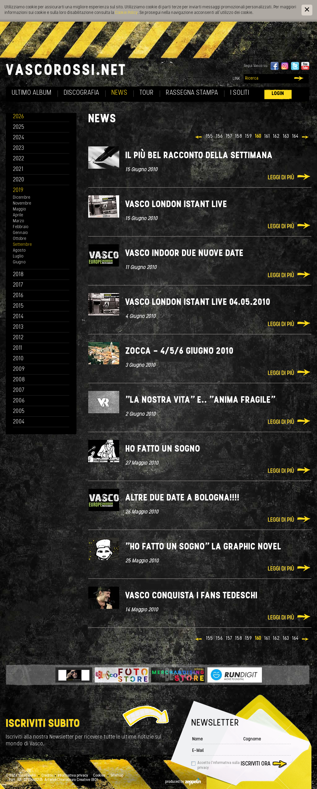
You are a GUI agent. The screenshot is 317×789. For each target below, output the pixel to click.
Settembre (22, 244)
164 (295, 136)
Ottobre (19, 238)
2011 (17, 348)
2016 (18, 296)
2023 (18, 148)
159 (248, 136)
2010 (18, 359)
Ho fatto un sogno (162, 449)
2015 (18, 306)
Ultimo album (32, 93)
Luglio (18, 256)
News (119, 93)
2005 (19, 411)
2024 (18, 138)
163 (286, 136)
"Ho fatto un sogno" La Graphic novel (203, 547)
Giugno (19, 262)
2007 (18, 390)
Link (236, 78)
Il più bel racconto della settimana (199, 156)
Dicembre (21, 197)
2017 (18, 285)
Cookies (99, 776)
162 (276, 136)
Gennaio (20, 233)
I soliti (239, 93)
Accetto (219, 765)
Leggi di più (281, 178)
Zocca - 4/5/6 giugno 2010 (179, 351)
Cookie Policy (126, 13)
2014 (18, 317)
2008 (19, 380)
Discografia (81, 93)
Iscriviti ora (256, 764)
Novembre (22, 203)
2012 (18, 338)
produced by (183, 782)
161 (267, 136)
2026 (18, 117)
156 (219, 136)
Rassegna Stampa (192, 93)
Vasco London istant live (176, 205)
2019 (18, 190)
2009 (19, 369)
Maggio (19, 209)
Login (278, 93)
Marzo (18, 221)
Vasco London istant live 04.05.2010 (198, 302)
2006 (19, 401)
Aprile (18, 215)
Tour (147, 93)
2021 (18, 169)
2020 (18, 180)
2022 (18, 159)
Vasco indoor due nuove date (184, 253)
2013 (18, 327)
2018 (18, 275)
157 (229, 136)
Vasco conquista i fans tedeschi (191, 596)
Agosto (19, 250)
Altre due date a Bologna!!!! (182, 498)
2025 (18, 127)
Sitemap (117, 776)
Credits (47, 776)
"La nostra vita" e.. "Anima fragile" (200, 400)
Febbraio (20, 227)
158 (238, 136)
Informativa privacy (73, 776)
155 (209, 136)
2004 (19, 422)
